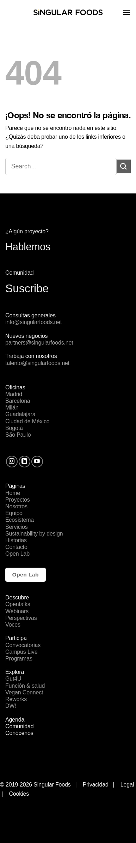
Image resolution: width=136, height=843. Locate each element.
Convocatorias (23, 645)
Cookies (19, 794)
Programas (18, 659)
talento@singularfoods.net (37, 363)
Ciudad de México (27, 421)
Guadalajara (20, 414)
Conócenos (19, 733)
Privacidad (96, 785)
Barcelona (17, 401)
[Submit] (124, 166)
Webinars (17, 611)
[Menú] (126, 12)
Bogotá (14, 428)
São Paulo (18, 435)
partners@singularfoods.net (39, 343)
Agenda (14, 720)
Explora (14, 672)
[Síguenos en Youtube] (37, 461)
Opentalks (17, 604)
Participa (16, 638)
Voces (12, 625)
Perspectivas (21, 618)
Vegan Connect (24, 692)
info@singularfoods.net (33, 322)
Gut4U (13, 679)
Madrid (13, 394)
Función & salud (25, 686)
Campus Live (21, 652)
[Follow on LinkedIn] (24, 461)
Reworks (16, 699)
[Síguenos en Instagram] (12, 461)
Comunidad (19, 726)
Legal (128, 785)
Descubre (17, 597)
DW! (10, 706)
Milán (11, 408)
